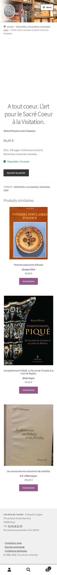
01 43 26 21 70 (15, 526)
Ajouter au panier (16, 172)
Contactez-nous (13, 542)
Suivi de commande (15, 546)
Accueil (10, 26)
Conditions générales (16, 550)
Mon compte (9, 570)
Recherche (28, 570)
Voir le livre (28, 281)
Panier (44, 567)
